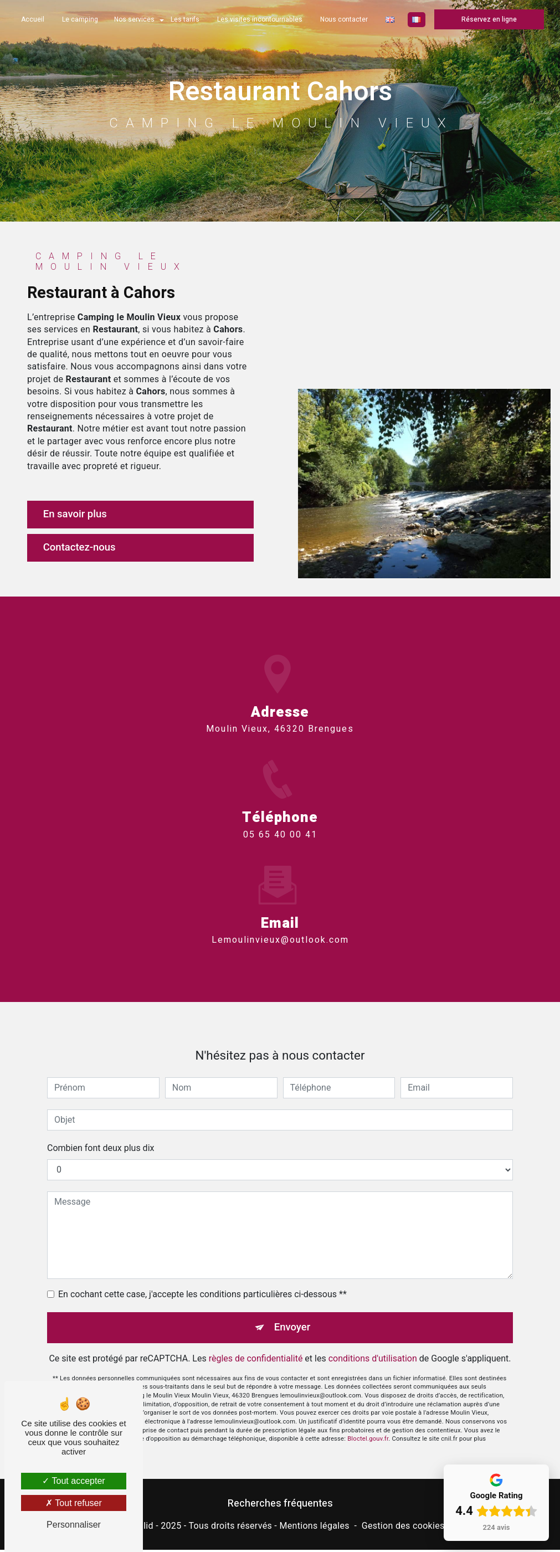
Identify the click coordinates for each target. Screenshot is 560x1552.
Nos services (134, 19)
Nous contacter (344, 19)
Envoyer (292, 1315)
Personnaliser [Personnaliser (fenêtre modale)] (74, 1524)
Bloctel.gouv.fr (367, 1427)
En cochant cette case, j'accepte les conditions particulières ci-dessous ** (202, 1282)
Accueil (32, 19)
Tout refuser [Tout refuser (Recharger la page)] (73, 1503)
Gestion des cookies (403, 1527)
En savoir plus (77, 514)
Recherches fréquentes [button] (280, 1505)
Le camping (80, 19)
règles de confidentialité (256, 1347)
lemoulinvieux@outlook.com (280, 928)
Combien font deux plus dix (100, 1136)
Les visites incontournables (259, 19)
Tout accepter (73, 1481)
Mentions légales (314, 1527)
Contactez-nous (82, 548)
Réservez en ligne (489, 19)
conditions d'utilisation (372, 1347)
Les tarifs (185, 19)
